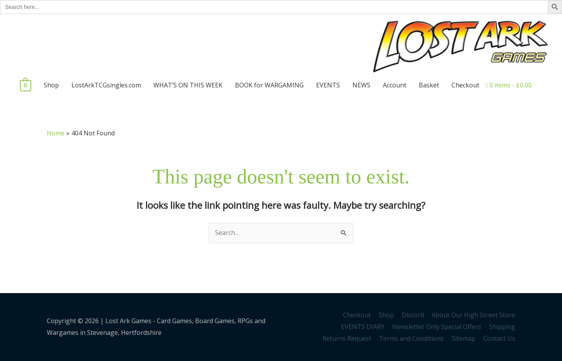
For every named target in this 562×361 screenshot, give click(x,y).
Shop (51, 85)
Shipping (502, 326)
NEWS (361, 85)
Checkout (465, 85)
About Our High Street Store (473, 315)
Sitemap (463, 338)
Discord (413, 315)
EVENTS (328, 85)
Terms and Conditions (411, 338)
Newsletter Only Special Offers (436, 326)
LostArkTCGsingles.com (106, 85)
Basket (429, 85)
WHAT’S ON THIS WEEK (187, 85)
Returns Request (346, 338)
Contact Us (499, 338)
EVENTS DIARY (362, 326)
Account (394, 85)
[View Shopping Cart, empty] (25, 85)
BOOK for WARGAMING (269, 85)
